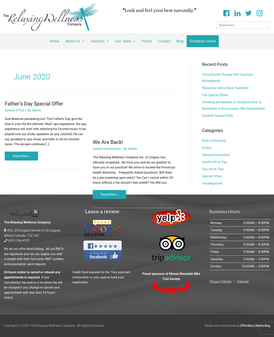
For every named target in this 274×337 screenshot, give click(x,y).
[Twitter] (248, 13)
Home (54, 41)
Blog (179, 41)
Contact (164, 41)
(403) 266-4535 (17, 240)
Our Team (126, 41)
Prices (147, 41)
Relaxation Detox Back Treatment (225, 88)
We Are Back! (110, 104)
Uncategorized (212, 183)
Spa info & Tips (213, 169)
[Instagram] (259, 13)
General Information (109, 110)
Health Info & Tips (214, 162)
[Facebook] (226, 13)
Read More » (21, 155)
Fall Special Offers (215, 95)
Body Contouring (213, 140)
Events (206, 148)
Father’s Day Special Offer (34, 104)
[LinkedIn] (237, 13)
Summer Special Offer (217, 116)
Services (100, 41)
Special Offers (15, 110)
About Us (75, 41)
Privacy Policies (220, 281)
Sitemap (243, 281)
